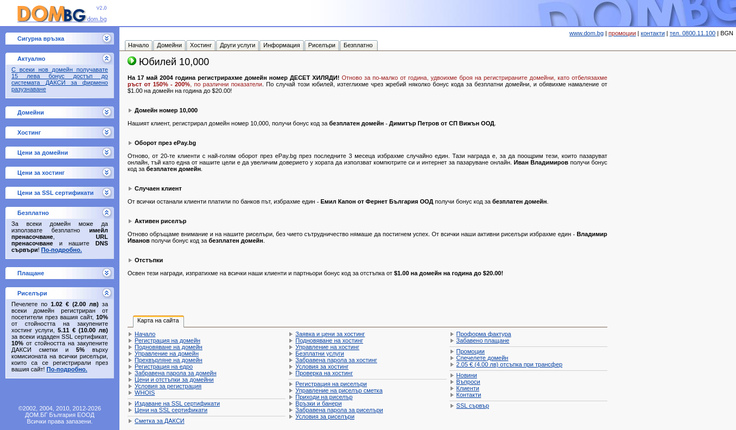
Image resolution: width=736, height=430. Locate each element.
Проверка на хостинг (324, 373)
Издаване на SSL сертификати (177, 403)
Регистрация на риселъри (331, 384)
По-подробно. (61, 249)
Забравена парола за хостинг (336, 360)
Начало (145, 334)
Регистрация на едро (164, 366)
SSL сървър (472, 405)
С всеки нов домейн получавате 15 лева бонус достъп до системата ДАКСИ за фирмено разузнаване (59, 79)
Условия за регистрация (168, 386)
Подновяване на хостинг (329, 340)
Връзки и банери (318, 403)
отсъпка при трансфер (509, 364)
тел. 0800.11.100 (692, 33)
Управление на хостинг (327, 347)
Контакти (468, 394)
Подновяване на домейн (168, 347)
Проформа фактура (483, 334)
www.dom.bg (586, 33)
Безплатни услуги (319, 353)
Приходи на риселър (323, 397)
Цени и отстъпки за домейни (174, 379)
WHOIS (145, 392)
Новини (466, 375)
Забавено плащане (483, 340)
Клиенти (467, 388)
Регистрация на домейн (167, 340)
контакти (653, 33)
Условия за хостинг (321, 366)
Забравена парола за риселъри (339, 410)
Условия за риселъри (324, 416)
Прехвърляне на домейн (168, 360)
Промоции (470, 351)
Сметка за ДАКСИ (160, 421)
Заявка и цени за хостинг (330, 334)
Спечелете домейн (482, 358)
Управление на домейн (167, 353)
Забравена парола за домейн (176, 373)
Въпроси (468, 381)
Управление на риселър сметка (338, 390)
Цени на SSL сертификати (171, 410)
